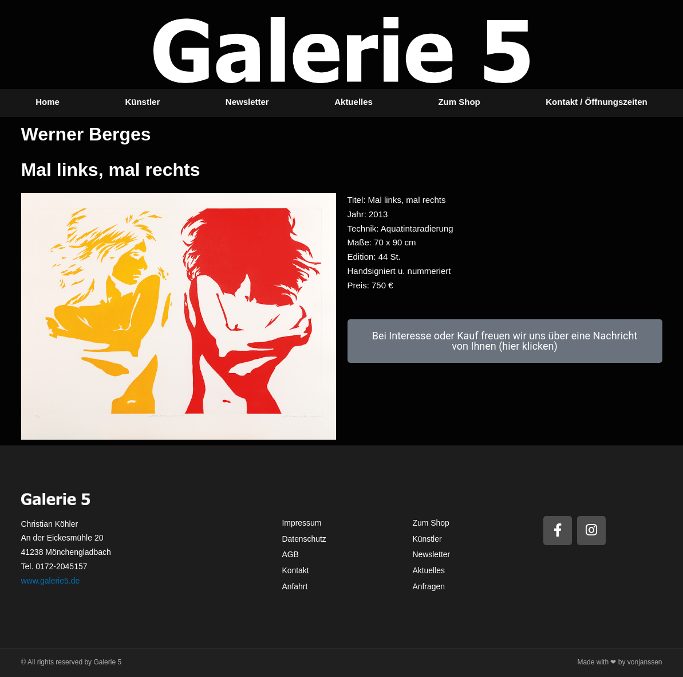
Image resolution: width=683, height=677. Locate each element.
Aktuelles (353, 102)
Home (47, 102)
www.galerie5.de (50, 580)
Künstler (142, 102)
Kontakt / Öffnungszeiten (597, 102)
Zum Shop (459, 102)
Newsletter (247, 102)
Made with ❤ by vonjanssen (619, 662)
